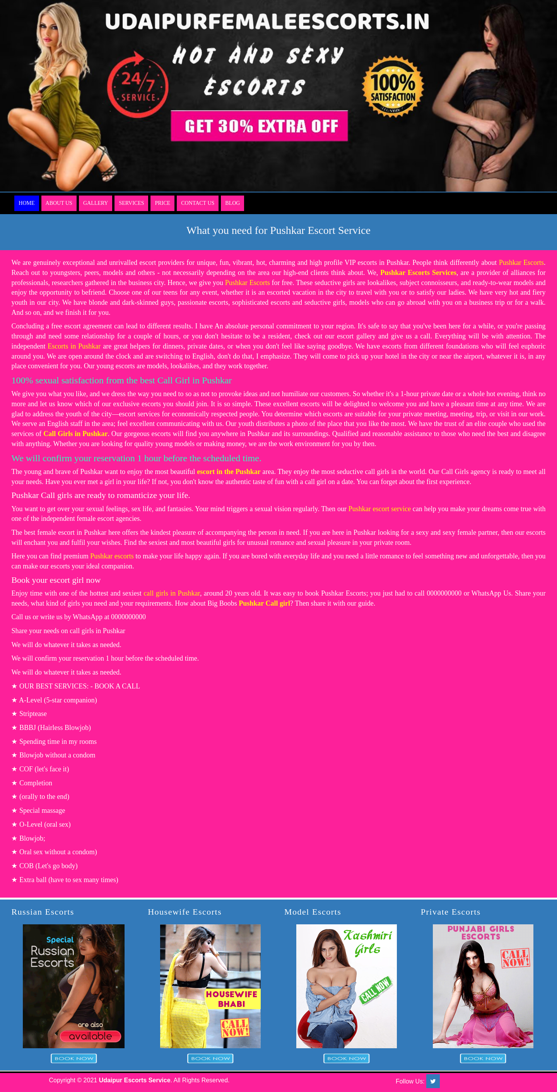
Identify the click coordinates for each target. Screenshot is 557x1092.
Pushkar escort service (380, 509)
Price (162, 203)
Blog (232, 203)
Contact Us (197, 203)
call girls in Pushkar (172, 593)
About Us (59, 203)
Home (26, 203)
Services (131, 203)
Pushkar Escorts (521, 262)
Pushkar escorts (112, 556)
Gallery (95, 203)
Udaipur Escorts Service (135, 1080)
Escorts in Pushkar (74, 346)
